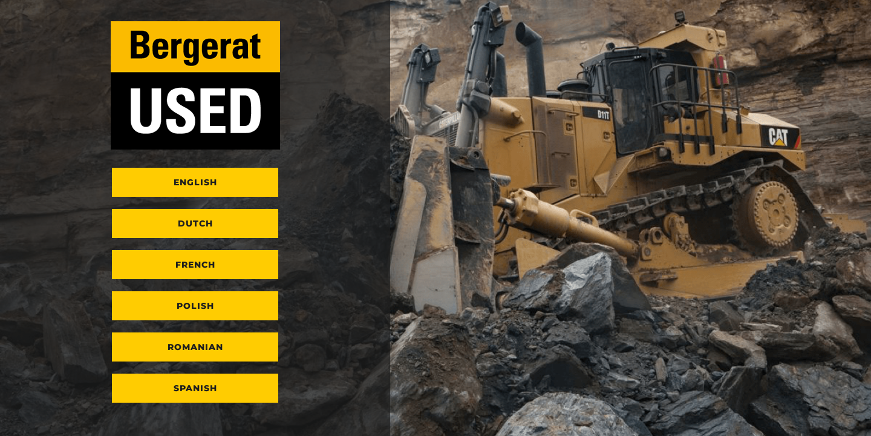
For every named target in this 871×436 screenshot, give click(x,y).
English (195, 182)
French (195, 264)
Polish (195, 305)
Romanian (195, 347)
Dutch (195, 223)
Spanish (195, 388)
